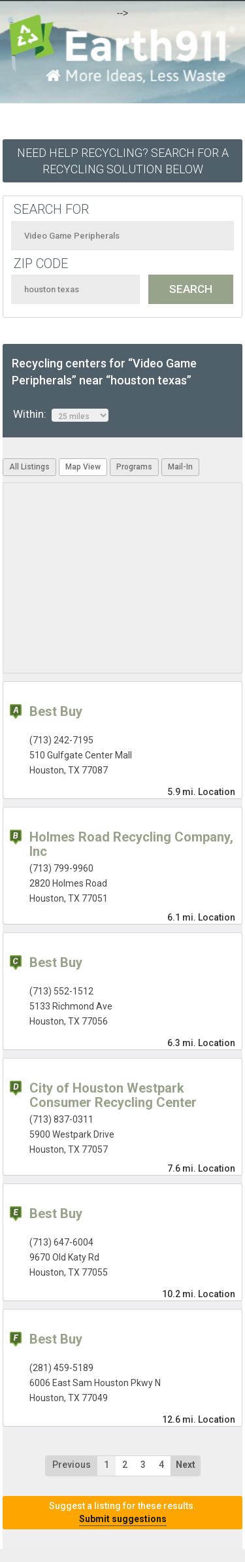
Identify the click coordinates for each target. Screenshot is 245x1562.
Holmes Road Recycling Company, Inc (131, 844)
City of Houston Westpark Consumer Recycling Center (113, 1095)
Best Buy (55, 711)
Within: (60, 414)
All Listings (29, 466)
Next (185, 1464)
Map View (83, 466)
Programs (134, 466)
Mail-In (180, 466)
